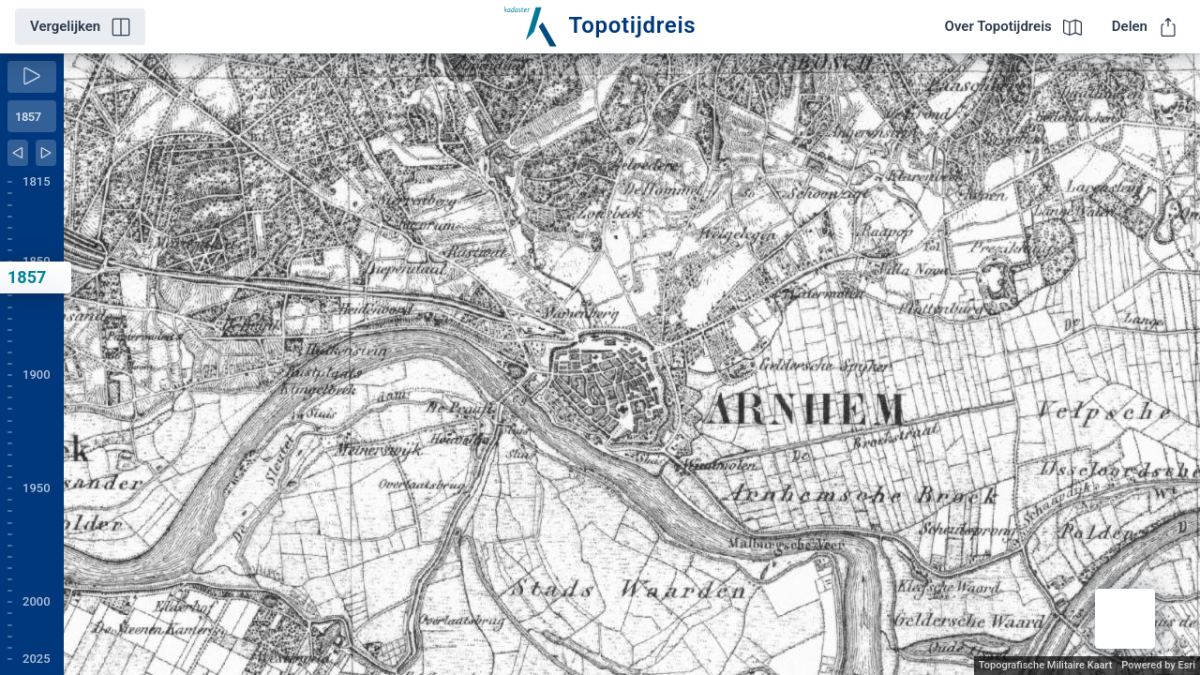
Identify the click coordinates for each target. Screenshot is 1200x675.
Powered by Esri (1158, 665)
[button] (1125, 619)
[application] (632, 364)
